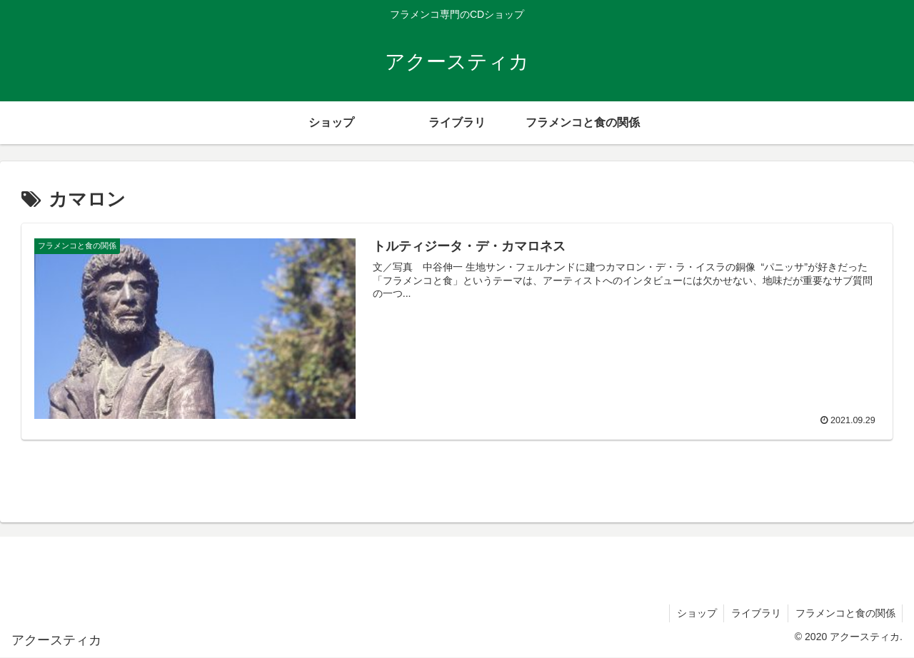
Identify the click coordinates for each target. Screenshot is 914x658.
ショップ (695, 613)
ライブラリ (755, 613)
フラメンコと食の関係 (845, 613)
